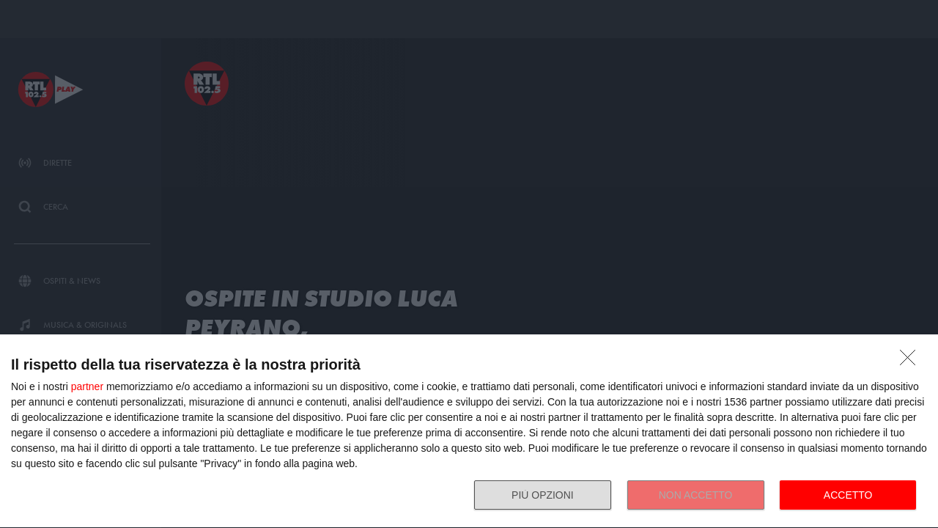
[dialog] (469, 431)
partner (87, 386)
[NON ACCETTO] (911, 361)
